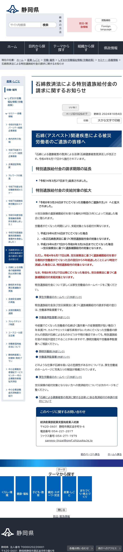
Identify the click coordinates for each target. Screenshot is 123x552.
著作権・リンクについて (16, 517)
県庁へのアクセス (107, 497)
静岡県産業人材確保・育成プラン (15, 358)
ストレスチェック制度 (14, 323)
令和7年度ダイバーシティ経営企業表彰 (15, 153)
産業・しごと (33, 60)
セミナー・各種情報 (108, 60)
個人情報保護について (52, 517)
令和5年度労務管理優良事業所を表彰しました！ (15, 220)
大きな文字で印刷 (109, 120)
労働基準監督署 (56, 317)
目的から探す (37, 48)
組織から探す (86, 48)
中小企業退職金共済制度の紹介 (14, 393)
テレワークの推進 (15, 177)
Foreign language (105, 28)
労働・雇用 (49, 60)
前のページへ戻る (90, 454)
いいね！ (73, 107)
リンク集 (84, 521)
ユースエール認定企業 (15, 334)
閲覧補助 (106, 20)
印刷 (86, 120)
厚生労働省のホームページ (62, 297)
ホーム (12, 46)
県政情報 (110, 48)
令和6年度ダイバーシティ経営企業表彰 (15, 128)
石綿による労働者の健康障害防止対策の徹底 (15, 272)
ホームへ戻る (115, 454)
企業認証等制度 (14, 165)
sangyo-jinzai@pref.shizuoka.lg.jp (68, 440)
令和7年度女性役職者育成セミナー (15, 190)
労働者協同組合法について (14, 345)
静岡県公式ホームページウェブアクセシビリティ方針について (36, 521)
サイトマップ (10, 525)
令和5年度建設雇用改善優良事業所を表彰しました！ (15, 237)
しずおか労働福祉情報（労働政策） (76, 60)
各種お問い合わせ (79, 497)
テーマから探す (61, 48)
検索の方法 (60, 24)
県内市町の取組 (14, 140)
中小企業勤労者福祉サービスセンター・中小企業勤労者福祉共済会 (15, 375)
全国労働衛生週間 (14, 311)
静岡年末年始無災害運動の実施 (14, 288)
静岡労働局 (53, 351)
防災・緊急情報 (83, 25)
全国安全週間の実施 (14, 300)
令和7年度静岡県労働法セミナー (15, 204)
